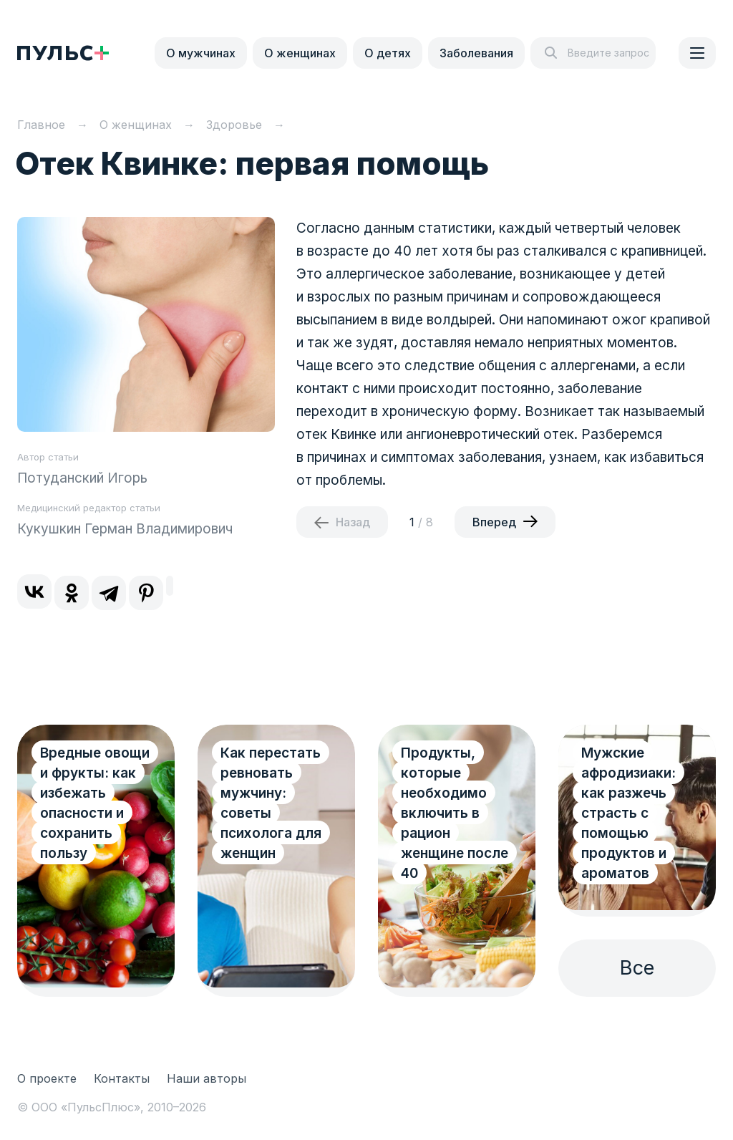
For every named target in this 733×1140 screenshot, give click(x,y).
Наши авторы (206, 1078)
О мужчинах (201, 53)
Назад (353, 522)
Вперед (494, 522)
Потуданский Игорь (82, 478)
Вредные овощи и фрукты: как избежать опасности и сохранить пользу (95, 803)
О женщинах (300, 53)
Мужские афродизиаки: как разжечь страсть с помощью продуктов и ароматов (628, 813)
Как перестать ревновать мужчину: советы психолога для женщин (270, 803)
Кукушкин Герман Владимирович (125, 529)
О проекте (47, 1078)
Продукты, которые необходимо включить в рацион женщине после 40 (454, 813)
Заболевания (476, 53)
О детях (387, 53)
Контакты (122, 1078)
